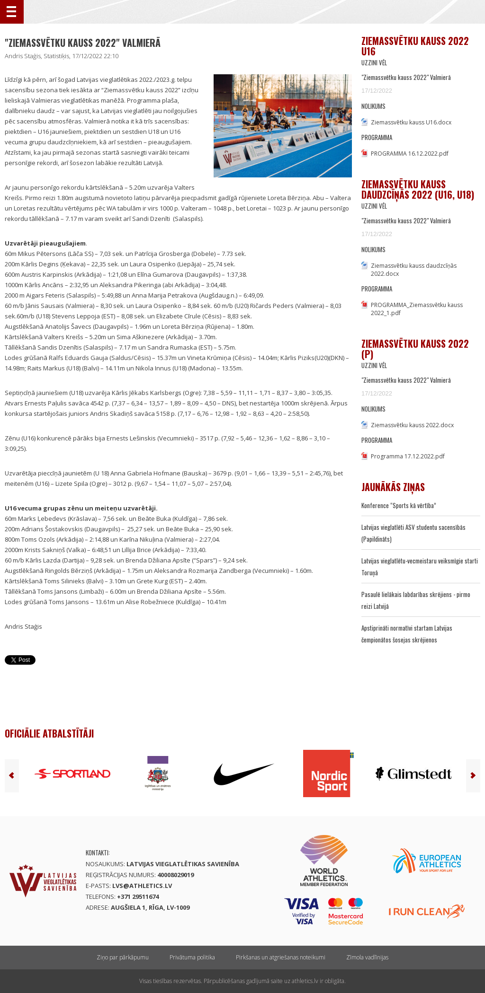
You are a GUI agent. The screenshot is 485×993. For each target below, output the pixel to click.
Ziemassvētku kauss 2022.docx (412, 425)
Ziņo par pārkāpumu (123, 957)
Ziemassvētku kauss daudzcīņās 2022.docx (414, 270)
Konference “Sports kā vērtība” (398, 505)
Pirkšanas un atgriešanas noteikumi (280, 957)
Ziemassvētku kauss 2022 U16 (415, 46)
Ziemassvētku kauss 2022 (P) (415, 348)
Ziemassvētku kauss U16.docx (411, 122)
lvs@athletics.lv (142, 885)
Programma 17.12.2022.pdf (408, 456)
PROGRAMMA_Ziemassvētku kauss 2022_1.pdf (417, 309)
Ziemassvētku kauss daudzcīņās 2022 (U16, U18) (417, 189)
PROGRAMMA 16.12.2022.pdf (410, 153)
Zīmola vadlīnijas (367, 957)
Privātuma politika (192, 957)
